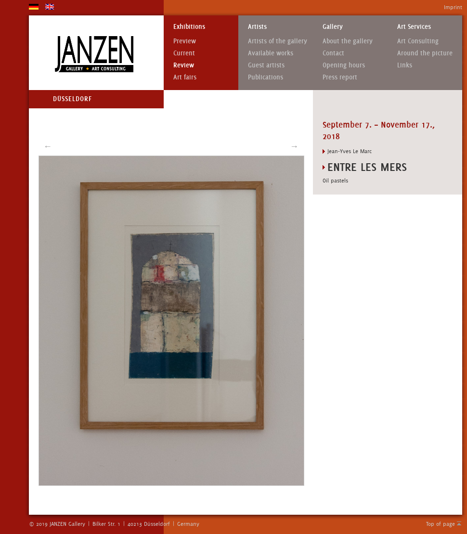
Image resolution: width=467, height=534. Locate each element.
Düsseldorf (72, 99)
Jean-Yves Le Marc (349, 151)
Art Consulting (418, 41)
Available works (270, 53)
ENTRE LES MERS (367, 167)
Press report (340, 77)
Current (184, 53)
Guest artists (266, 65)
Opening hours (344, 65)
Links (404, 65)
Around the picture (425, 53)
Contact (333, 53)
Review (183, 65)
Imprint (453, 7)
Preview (184, 41)
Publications (265, 77)
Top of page (440, 524)
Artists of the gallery (277, 41)
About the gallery (348, 41)
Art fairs (184, 77)
